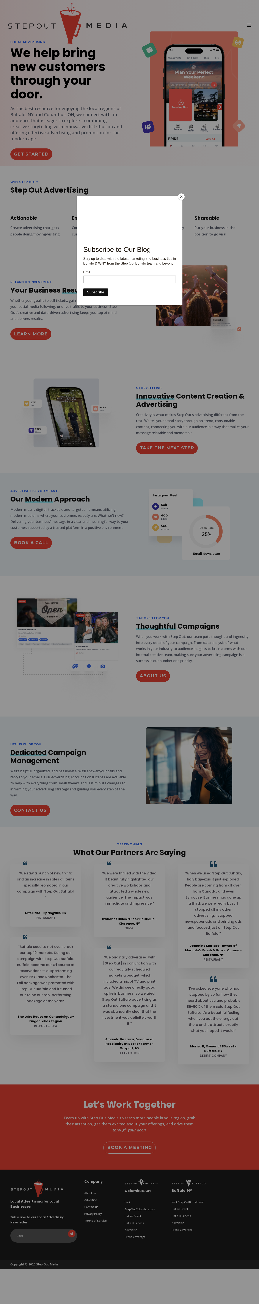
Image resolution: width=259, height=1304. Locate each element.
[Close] (181, 196)
